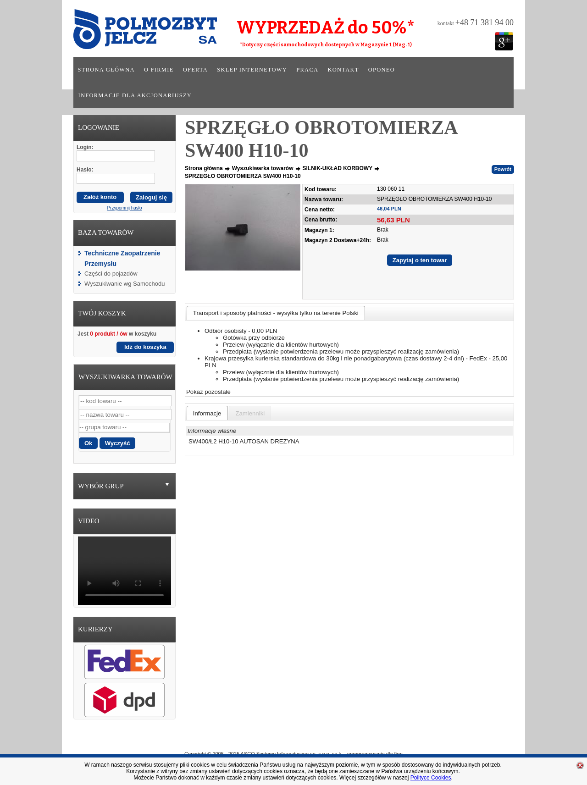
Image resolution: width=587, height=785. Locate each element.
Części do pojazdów (111, 273)
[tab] (276, 313)
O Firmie (252, 740)
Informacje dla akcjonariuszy (135, 95)
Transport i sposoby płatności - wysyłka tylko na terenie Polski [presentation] (276, 313)
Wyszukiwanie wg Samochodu (124, 283)
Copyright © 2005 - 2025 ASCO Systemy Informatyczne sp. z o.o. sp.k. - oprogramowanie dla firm (293, 754)
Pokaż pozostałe (208, 391)
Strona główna (106, 69)
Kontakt (343, 69)
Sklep (327, 740)
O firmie (159, 69)
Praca (307, 69)
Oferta (195, 69)
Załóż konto (99, 196)
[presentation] (207, 413)
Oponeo (381, 69)
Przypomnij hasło (124, 207)
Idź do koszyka (145, 346)
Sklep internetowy (252, 69)
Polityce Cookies (430, 777)
